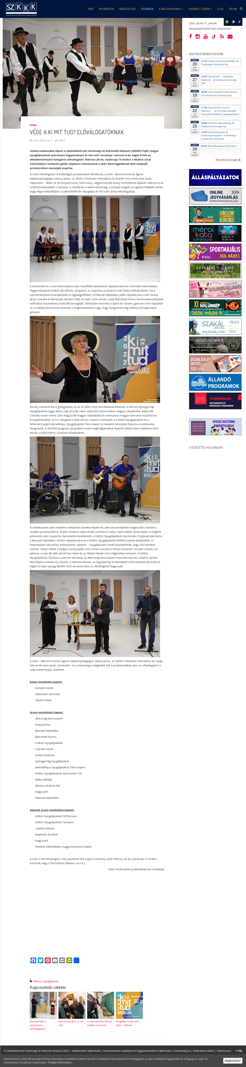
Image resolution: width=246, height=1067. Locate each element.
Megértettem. (233, 1060)
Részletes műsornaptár (228, 160)
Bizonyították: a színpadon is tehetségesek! (38, 1025)
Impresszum (224, 1050)
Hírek (90, 8)
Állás (220, 8)
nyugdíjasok (50, 981)
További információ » (60, 1062)
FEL (239, 1050)
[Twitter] (40, 960)
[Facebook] (33, 960)
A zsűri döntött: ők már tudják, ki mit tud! (99, 1023)
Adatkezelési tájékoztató (86, 1050)
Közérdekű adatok (203, 1050)
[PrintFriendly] (69, 960)
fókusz (37, 981)
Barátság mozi (127, 8)
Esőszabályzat (182, 1050)
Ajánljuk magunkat (171, 8)
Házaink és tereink (200, 8)
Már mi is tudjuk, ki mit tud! (70, 1023)
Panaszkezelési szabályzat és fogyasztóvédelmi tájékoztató (137, 1050)
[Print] (62, 960)
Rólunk (233, 8)
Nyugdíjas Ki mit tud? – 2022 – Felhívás (128, 1023)
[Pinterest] (47, 960)
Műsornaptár (106, 8)
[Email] (54, 960)
